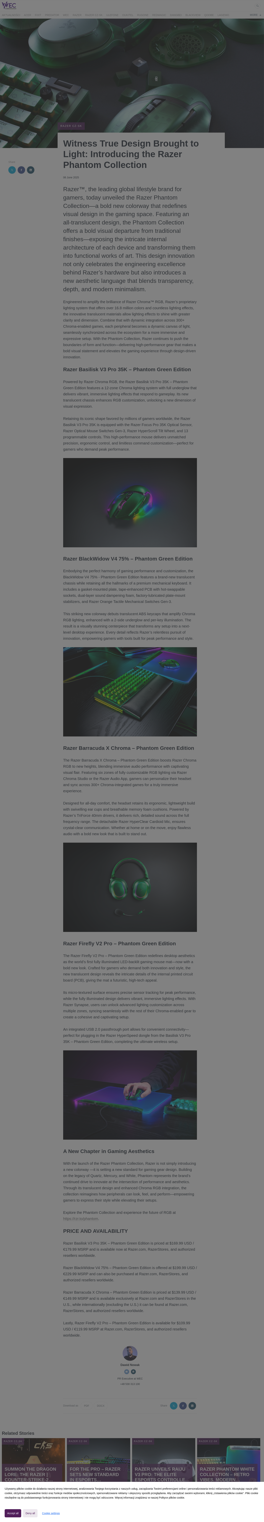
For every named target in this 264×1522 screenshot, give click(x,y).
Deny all (30, 1513)
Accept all (13, 1513)
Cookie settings (51, 1513)
